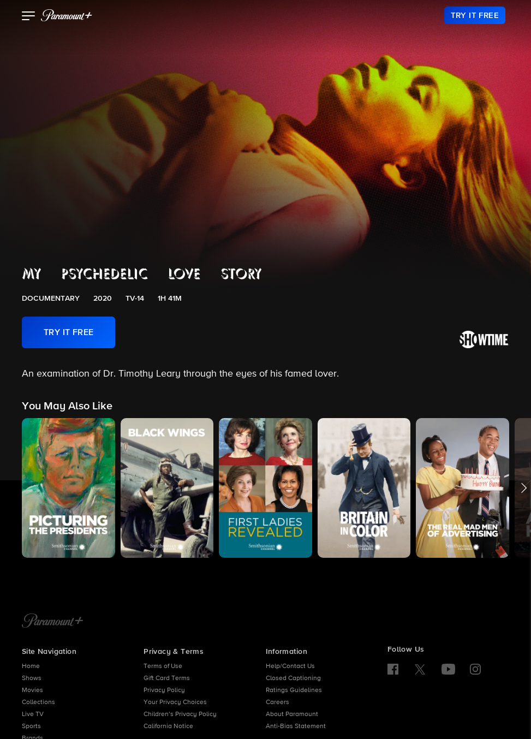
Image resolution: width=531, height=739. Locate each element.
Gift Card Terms (167, 678)
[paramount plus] (66, 15)
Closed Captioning (293, 678)
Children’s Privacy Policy (180, 714)
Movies (32, 690)
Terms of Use (163, 666)
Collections (38, 702)
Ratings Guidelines (294, 690)
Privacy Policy (164, 690)
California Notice (168, 726)
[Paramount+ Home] (52, 621)
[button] (28, 16)
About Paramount (292, 714)
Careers (277, 702)
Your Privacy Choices (175, 702)
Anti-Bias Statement (296, 726)
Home (31, 666)
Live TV (33, 714)
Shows (31, 678)
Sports (31, 726)
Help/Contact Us (290, 666)
